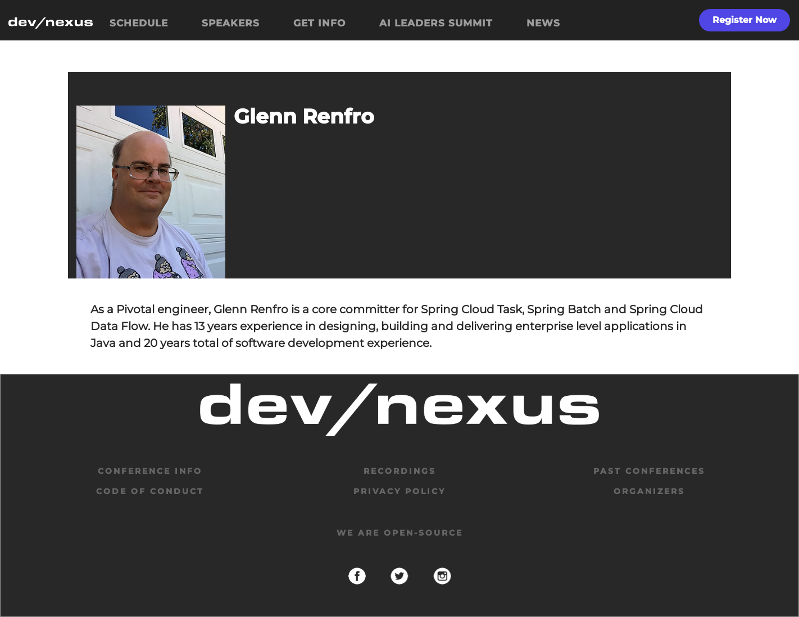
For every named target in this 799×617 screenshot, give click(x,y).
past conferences (649, 471)
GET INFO (319, 23)
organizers (649, 491)
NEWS (543, 23)
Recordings (400, 471)
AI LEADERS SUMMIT (436, 23)
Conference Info (150, 471)
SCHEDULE (139, 23)
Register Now (744, 20)
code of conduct (150, 491)
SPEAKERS (231, 23)
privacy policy (399, 491)
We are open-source (400, 533)
